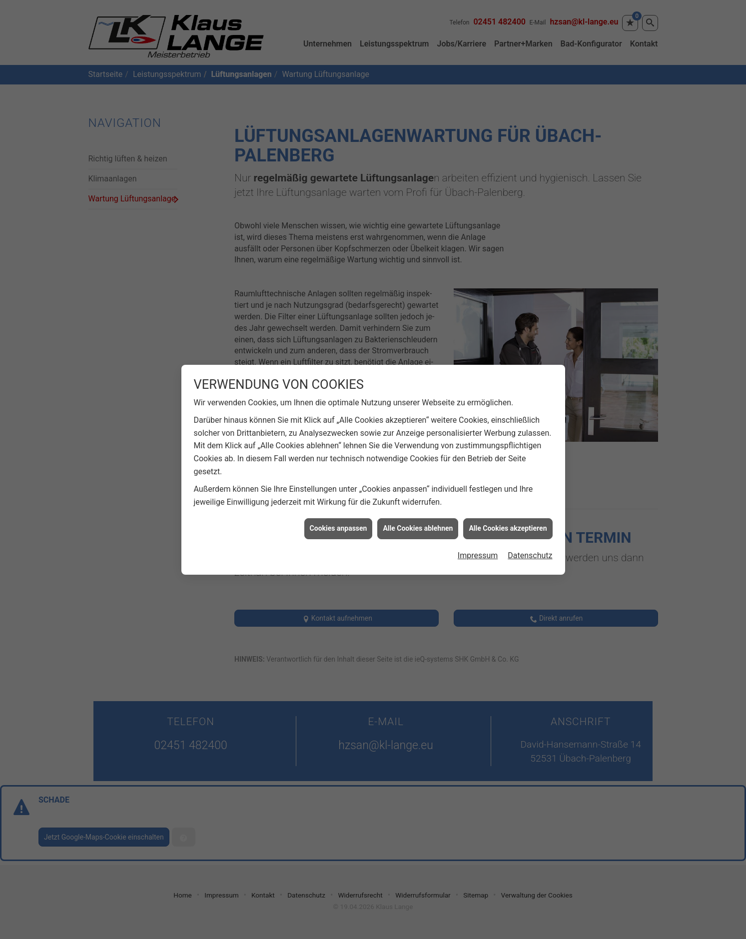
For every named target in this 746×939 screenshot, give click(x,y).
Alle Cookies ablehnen (418, 512)
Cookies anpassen (338, 512)
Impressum (478, 539)
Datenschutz (530, 539)
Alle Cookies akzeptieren (508, 512)
